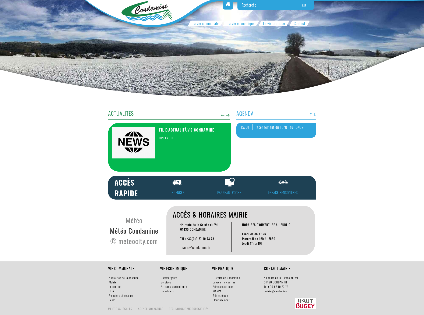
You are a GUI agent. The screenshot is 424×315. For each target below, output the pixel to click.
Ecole (111, 300)
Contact (299, 23)
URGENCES (177, 192)
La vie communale (205, 23)
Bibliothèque (220, 295)
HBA (111, 291)
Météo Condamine (134, 230)
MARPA (217, 291)
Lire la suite (167, 138)
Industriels (167, 291)
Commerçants (168, 277)
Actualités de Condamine (123, 277)
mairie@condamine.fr (277, 291)
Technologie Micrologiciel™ (189, 308)
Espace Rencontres (223, 282)
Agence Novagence (150, 308)
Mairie (112, 282)
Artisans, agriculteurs (173, 286)
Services (165, 282)
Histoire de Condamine (226, 277)
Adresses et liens (222, 286)
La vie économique (241, 23)
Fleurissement (221, 300)
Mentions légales (120, 308)
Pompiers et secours (120, 295)
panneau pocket (230, 192)
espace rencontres (283, 192)
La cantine (114, 286)
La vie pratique (274, 23)
